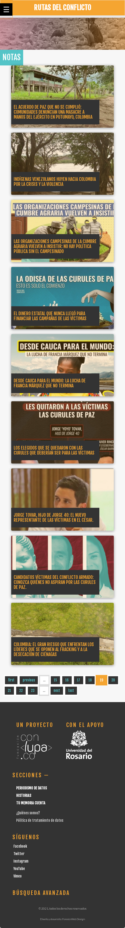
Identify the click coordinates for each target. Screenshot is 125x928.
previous (29, 680)
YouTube (19, 869)
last (71, 690)
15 (55, 680)
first (11, 680)
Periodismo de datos (31, 788)
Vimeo (17, 876)
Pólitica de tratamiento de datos (39, 820)
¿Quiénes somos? (28, 813)
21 (9, 690)
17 (78, 680)
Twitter (18, 854)
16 (67, 680)
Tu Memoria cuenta (30, 803)
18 (90, 680)
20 (113, 680)
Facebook (20, 846)
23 (33, 690)
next (57, 690)
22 (21, 690)
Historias (23, 795)
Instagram (20, 861)
